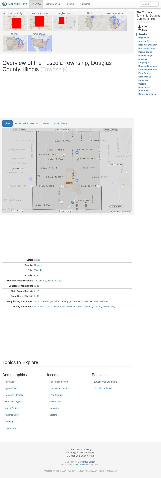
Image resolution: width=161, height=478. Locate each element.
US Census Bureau (86, 462)
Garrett (85, 301)
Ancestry (9, 421)
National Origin (12, 415)
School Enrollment (103, 388)
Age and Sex (11, 388)
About (73, 449)
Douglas (38, 265)
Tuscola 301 (40, 280)
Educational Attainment (105, 382)
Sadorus (104, 301)
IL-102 (37, 296)
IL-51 (36, 291)
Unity (112, 306)
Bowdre (55, 301)
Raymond (87, 306)
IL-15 (36, 286)
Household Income (58, 382)
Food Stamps (55, 395)
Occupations (55, 401)
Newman (71, 306)
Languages (10, 428)
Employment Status (58, 388)
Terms (80, 449)
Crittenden (75, 301)
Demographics (53, 4)
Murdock (61, 306)
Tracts (46, 123)
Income (71, 4)
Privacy (87, 449)
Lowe (53, 306)
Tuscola (38, 270)
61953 (37, 275)
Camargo (64, 301)
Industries (54, 408)
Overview (36, 4)
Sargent (97, 306)
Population (10, 382)
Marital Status (11, 408)
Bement (38, 306)
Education (87, 4)
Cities (7, 123)
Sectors (53, 415)
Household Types (13, 401)
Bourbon (46, 301)
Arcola (37, 301)
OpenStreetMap (80, 465)
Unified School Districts (26, 123)
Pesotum (94, 301)
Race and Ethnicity (14, 395)
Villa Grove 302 (54, 280)
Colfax (46, 306)
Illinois (37, 260)
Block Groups (60, 123)
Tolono (105, 306)
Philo (79, 306)
